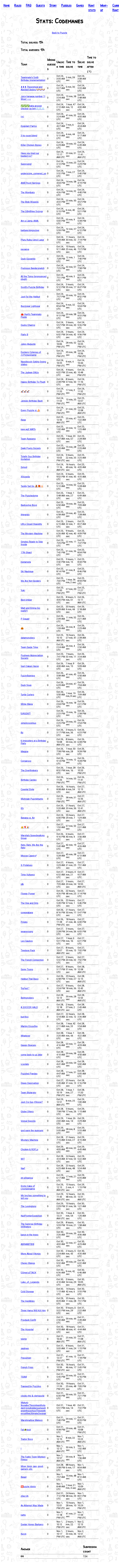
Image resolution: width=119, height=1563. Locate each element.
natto (23, 1515)
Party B (24, 334)
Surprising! (26, 164)
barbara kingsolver (30, 230)
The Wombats (28, 192)
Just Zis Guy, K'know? (32, 1102)
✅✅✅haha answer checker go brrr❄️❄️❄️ (33, 107)
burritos (25, 1016)
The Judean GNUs (30, 372)
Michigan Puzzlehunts (32, 799)
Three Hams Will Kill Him (33, 1310)
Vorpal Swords (28, 1121)
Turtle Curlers (27, 694)
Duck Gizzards (28, 258)
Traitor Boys (27, 1439)
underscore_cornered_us (33, 173)
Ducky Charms (28, 325)
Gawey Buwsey (28, 1045)
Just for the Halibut (30, 296)
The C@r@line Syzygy (32, 211)
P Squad (25, 618)
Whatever (25, 1035)
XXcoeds (25, 476)
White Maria (27, 704)
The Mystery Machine (31, 533)
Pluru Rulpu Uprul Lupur (32, 239)
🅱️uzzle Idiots (28, 1486)
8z (22, 732)
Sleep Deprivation (30, 1083)
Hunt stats (92, 7)
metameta (26, 562)
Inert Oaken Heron (30, 666)
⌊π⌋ (22, 116)
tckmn (24, 1339)
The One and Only (29, 903)
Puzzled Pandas (29, 1073)
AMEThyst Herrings (30, 183)
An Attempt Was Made (32, 1505)
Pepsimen (26, 1358)
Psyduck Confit (28, 1320)
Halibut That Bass (29, 979)
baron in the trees (29, 1234)
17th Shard (26, 552)
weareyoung (27, 931)
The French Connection (32, 960)
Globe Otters (27, 1111)
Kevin (23, 1534)
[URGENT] (25, 713)
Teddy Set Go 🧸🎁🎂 (32, 486)
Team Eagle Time (29, 647)
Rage (23, 419)
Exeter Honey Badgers (32, 1524)
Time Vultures (28, 874)
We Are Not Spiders (31, 581)
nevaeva (25, 249)
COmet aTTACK (28, 1272)
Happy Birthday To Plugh (33, 382)
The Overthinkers (29, 770)
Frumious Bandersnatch (32, 268)
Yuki (23, 590)
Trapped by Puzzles (31, 1386)
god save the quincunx (32, 1130)
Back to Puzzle (59, 32)
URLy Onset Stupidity (31, 524)
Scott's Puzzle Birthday (32, 287)
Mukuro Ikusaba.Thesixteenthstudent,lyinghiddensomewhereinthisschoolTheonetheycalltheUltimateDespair (33, 1408)
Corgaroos (26, 761)
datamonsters (28, 637)
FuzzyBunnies (28, 675)
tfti (22, 808)
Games (80, 5)
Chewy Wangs (28, 1263)
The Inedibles (28, 1301)
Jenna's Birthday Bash (32, 401)
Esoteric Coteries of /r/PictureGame (31, 353)
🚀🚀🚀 (25, 391)
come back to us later (31, 1054)
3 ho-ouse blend (29, 135)
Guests (40, 5)
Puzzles (66, 5)
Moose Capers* (29, 855)
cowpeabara (27, 912)
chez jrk (25, 1496)
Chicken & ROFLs (29, 1149)
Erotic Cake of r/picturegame (28, 1187)
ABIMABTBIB (27, 1244)
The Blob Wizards (30, 202)
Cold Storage (27, 1291)
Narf (23, 1168)
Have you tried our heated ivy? (30, 154)
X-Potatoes (26, 865)
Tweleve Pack (28, 950)
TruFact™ (25, 988)
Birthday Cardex (29, 780)
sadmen (25, 1348)
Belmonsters (27, 997)
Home (6, 5)
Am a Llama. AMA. (30, 221)
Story (53, 5)
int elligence (27, 1178)
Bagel (24, 1477)
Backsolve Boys (29, 505)
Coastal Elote (27, 789)
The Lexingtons (28, 1206)
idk (22, 884)
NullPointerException (31, 1215)
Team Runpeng (28, 438)
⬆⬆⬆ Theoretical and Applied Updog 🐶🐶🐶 (33, 88)
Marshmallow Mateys (31, 1420)
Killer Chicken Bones (31, 145)
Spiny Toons (27, 969)
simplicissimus (28, 723)
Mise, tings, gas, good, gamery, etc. (32, 1467)
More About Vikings (31, 1253)
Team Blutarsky (28, 1092)
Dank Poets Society (31, 448)
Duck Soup (26, 685)
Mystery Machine (29, 1140)
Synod (24, 467)
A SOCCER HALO (29, 1007)
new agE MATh (28, 429)
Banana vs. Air (28, 817)
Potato (24, 922)
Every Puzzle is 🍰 (30, 410)
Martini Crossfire (29, 1026)
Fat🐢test (26, 1429)
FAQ (28, 5)
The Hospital (27, 1329)
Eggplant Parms (29, 126)
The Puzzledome (29, 495)
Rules (17, 5)
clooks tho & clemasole (32, 1395)
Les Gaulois (27, 941)
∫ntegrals (25, 514)
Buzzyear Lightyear (30, 306)
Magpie (24, 751)
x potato (25, 1064)
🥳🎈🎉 (25, 827)
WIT (23, 1159)
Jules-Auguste (28, 344)
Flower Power (28, 893)
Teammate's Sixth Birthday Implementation (33, 79)
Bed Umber (26, 600)
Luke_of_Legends (30, 1282)
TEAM (24, 1377)
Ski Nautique (27, 571)
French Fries (27, 1367)
